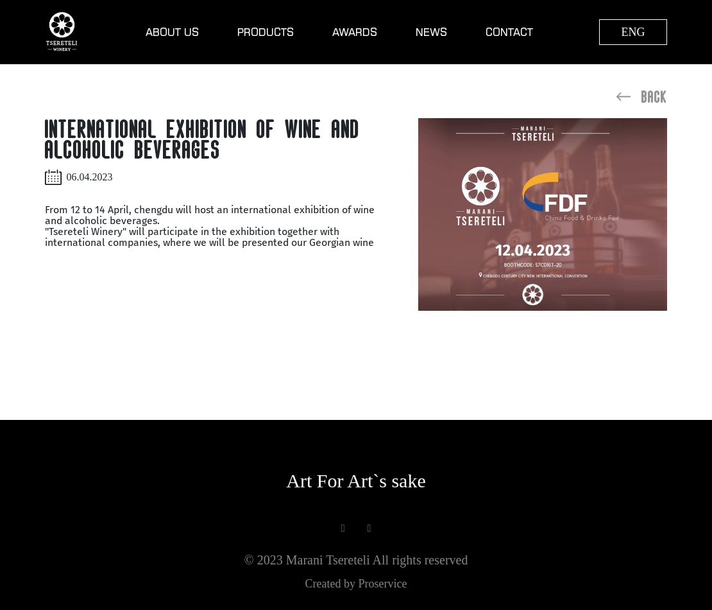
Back (641, 96)
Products (265, 32)
